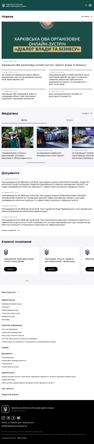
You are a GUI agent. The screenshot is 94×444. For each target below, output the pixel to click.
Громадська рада (8, 316)
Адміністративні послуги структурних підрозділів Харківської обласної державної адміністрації (39, 376)
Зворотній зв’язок (10, 394)
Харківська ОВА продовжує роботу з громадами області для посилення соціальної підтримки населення (19, 96)
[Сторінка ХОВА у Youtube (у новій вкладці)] (18, 418)
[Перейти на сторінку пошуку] (86, 5)
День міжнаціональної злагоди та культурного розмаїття (65, 95)
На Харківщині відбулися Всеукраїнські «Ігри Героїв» (50, 154)
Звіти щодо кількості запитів (13, 335)
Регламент (6, 307)
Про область (8, 389)
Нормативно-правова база (12, 332)
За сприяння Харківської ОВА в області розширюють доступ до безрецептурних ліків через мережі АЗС (22, 77)
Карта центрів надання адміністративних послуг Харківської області (28, 383)
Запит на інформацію (10, 329)
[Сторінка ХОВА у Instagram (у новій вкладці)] (3, 418)
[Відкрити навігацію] (90, 5)
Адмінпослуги (8, 373)
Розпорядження (8, 357)
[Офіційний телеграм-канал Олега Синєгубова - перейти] (10, 269)
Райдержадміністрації (10, 310)
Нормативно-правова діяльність (14, 360)
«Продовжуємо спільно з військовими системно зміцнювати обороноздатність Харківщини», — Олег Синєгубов (17, 155)
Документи (7, 354)
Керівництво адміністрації (12, 304)
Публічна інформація (12, 325)
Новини (5, 348)
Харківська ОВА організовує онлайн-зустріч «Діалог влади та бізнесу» (44, 65)
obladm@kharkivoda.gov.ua (14, 426)
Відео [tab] (69, 120)
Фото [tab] (24, 120)
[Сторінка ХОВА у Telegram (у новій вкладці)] (8, 418)
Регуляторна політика (10, 367)
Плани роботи (7, 364)
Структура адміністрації (11, 313)
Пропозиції (6, 319)
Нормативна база (8, 380)
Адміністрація (8, 300)
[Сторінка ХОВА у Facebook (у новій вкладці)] (13, 418)
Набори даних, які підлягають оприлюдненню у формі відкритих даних (29, 342)
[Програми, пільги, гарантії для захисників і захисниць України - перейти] (51, 269)
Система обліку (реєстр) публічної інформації (19, 339)
